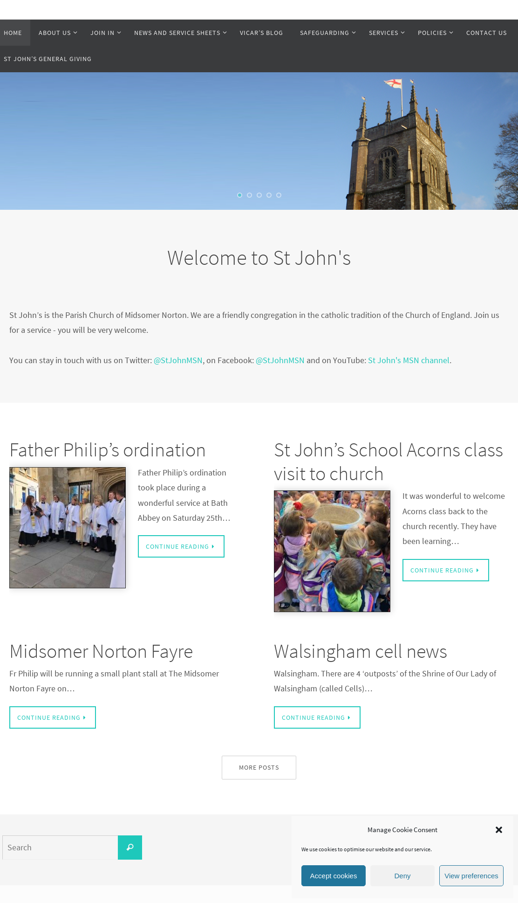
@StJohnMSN (178, 360)
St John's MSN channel (409, 360)
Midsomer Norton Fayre (101, 651)
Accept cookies (333, 876)
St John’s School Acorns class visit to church (388, 461)
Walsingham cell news (360, 651)
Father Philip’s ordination (107, 449)
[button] (499, 829)
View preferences (471, 876)
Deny (402, 876)
